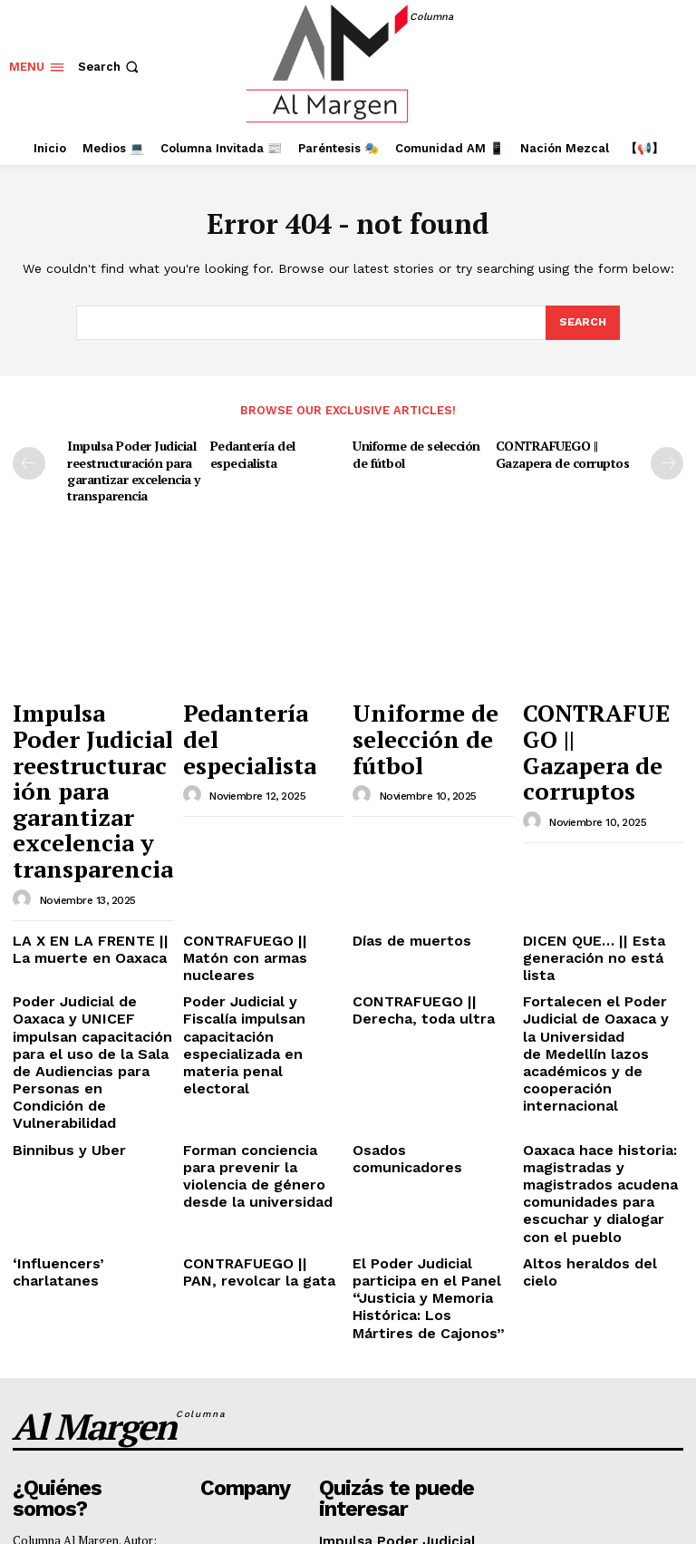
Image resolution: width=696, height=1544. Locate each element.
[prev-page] (29, 462)
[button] (110, 66)
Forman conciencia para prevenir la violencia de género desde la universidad (255, 1019)
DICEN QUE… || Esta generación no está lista (596, 860)
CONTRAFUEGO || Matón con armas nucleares (255, 860)
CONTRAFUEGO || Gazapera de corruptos (560, 452)
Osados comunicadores (425, 998)
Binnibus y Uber (59, 998)
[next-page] (667, 462)
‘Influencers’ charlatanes (86, 1092)
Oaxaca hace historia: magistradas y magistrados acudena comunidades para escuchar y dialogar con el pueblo (602, 1033)
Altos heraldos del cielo (593, 1092)
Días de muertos (401, 852)
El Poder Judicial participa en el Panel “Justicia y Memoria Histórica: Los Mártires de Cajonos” (432, 1113)
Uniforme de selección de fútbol (415, 452)
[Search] (582, 322)
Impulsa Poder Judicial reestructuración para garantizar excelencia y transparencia (132, 467)
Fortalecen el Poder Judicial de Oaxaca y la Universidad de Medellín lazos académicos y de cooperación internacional (601, 918)
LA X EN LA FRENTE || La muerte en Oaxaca (86, 860)
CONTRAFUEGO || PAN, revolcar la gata (249, 1099)
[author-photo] (24, 813)
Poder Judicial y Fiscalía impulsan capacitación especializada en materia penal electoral (258, 911)
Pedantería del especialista (251, 452)
